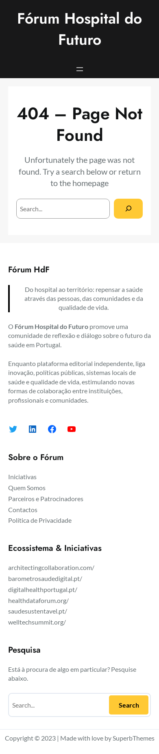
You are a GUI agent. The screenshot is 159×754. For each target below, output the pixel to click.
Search (129, 705)
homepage (90, 183)
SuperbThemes (134, 738)
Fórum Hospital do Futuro (79, 28)
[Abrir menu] (80, 69)
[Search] (128, 209)
